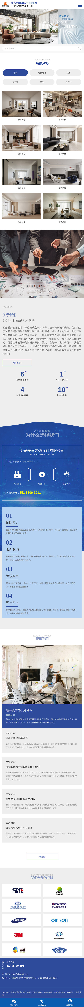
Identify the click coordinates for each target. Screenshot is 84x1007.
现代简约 (42, 73)
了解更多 (42, 857)
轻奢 (69, 73)
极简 (15, 73)
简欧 (42, 82)
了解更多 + (17, 363)
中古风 (68, 82)
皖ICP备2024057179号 (63, 992)
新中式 (15, 82)
